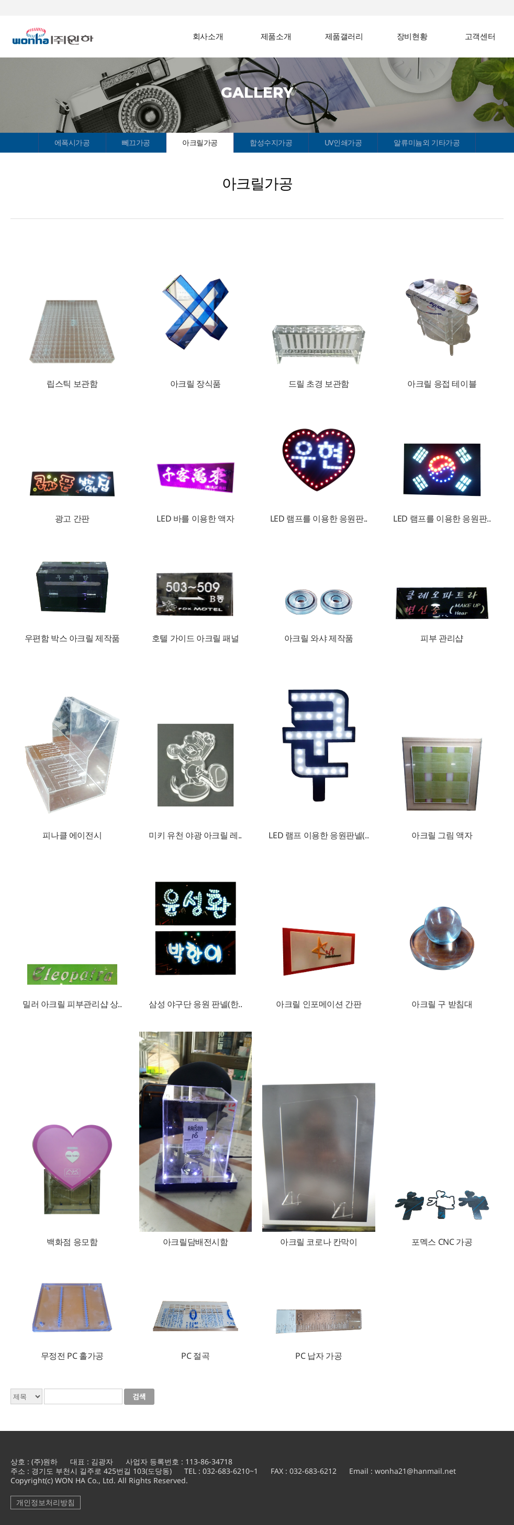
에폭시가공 (72, 142)
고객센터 (480, 36)
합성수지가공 (271, 142)
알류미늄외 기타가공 (427, 142)
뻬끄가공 (136, 142)
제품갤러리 (344, 36)
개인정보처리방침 (45, 1502)
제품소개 (276, 36)
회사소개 (208, 36)
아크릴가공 (200, 142)
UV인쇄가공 (343, 142)
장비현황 (412, 36)
